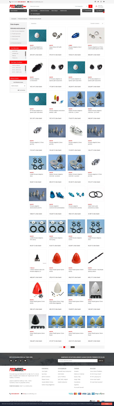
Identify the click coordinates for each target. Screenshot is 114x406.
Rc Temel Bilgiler (35, 14)
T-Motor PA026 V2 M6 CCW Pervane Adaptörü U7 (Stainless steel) (37, 270)
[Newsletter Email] (81, 360)
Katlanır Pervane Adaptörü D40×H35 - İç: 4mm (75, 111)
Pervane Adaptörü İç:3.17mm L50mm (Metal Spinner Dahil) (95, 48)
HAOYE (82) (14, 51)
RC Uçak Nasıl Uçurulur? (96, 382)
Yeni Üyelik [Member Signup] (100, 7)
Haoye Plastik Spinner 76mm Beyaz (95, 334)
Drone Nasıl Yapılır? (95, 379)
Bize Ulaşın (55, 10)
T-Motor (32, 268)
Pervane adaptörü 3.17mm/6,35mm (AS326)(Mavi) (75, 207)
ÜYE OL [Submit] (101, 361)
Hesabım (76, 371)
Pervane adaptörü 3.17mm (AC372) (37, 143)
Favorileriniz (77, 382)
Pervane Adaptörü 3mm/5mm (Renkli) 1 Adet (57, 111)
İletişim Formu (45, 379)
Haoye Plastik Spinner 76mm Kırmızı (76, 270)
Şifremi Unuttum (46, 376)
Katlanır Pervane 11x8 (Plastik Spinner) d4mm (95, 270)
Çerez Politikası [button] (97, 403)
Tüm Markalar (21, 90)
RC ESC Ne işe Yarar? (95, 374)
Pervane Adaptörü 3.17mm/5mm (34, 79)
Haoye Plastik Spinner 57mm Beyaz (95, 302)
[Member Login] (96, 6)
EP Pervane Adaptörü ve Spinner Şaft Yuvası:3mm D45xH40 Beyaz (36, 48)
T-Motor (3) (14, 58)
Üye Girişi (44, 374)
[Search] (51, 6)
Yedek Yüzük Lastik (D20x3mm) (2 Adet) (93, 207)
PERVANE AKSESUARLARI (35, 18)
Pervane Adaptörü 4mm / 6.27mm (75, 48)
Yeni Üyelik (44, 371)
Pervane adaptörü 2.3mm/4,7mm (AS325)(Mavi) (56, 207)
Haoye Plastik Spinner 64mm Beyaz (76, 334)
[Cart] (99, 10)
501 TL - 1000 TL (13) (16, 72)
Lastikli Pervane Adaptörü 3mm (94, 238)
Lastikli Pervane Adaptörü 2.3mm (75, 238)
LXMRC (70, 45)
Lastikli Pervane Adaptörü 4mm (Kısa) (55, 238)
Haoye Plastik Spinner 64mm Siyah (37, 334)
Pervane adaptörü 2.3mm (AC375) (55, 143)
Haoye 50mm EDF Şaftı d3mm (55, 48)
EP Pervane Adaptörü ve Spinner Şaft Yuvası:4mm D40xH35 (75, 79)
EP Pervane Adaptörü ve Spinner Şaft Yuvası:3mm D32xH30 (55, 79)
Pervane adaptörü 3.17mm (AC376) (95, 175)
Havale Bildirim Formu (47, 382)
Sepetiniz (76, 384)
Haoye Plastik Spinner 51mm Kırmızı (37, 302)
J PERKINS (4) (15, 53)
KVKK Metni (61, 374)
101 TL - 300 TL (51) (16, 67)
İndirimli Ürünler (44, 10)
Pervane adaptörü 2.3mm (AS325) (75, 143)
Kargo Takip (77, 379)
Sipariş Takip (77, 376)
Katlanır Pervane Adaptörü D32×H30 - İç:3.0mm (56, 175)
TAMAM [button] (106, 403)
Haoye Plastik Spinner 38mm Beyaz (76, 302)
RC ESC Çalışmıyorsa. (95, 376)
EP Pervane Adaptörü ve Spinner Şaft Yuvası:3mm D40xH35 (94, 79)
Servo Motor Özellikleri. (96, 371)
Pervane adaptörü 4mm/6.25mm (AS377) (35, 207)
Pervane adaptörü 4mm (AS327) (94, 143)
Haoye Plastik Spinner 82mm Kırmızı (56, 270)
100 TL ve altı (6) (16, 65)
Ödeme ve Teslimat (79, 374)
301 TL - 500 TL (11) (16, 69)
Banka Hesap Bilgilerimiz (48, 384)
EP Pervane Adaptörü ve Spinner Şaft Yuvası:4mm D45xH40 (36, 111)
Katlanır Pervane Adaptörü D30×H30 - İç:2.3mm (75, 175)
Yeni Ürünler (34, 10)
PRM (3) (14, 55)
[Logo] (18, 6)
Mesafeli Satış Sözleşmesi (64, 371)
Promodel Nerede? (79, 387)
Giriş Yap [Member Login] (100, 5)
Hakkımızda (63, 10)
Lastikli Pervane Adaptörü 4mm (36, 175)
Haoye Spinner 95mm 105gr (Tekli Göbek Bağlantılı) (56, 302)
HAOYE (31, 45)
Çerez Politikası (62, 376)
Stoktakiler (33, 23)
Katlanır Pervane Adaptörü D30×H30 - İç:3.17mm (94, 111)
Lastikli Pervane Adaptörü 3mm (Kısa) (36, 238)
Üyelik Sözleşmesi (62, 382)
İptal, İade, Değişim (63, 379)
